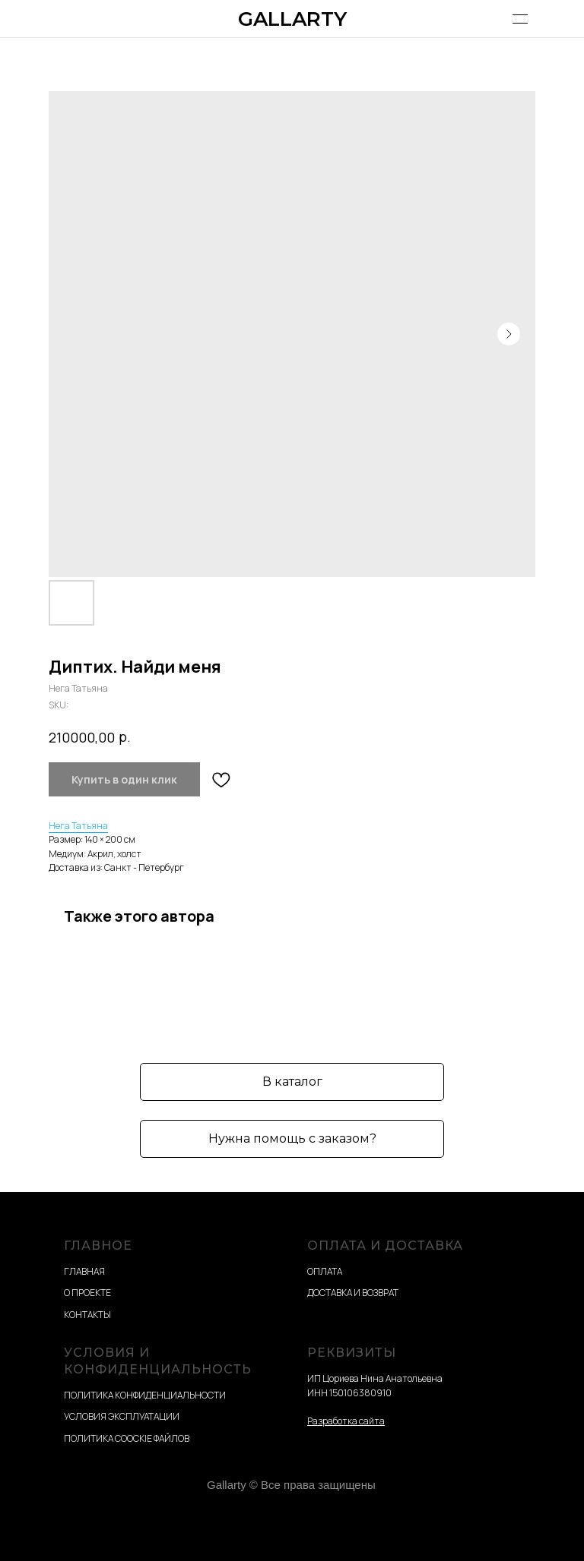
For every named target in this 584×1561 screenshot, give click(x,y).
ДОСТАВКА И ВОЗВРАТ (352, 1292)
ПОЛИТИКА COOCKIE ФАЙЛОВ (126, 1438)
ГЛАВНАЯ (84, 1271)
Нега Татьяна (78, 825)
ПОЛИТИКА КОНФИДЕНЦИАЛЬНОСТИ (145, 1395)
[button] (292, 1139)
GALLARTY (292, 19)
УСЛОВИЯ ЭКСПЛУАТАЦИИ (121, 1416)
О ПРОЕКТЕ (87, 1292)
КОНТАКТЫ (87, 1314)
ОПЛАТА (324, 1271)
